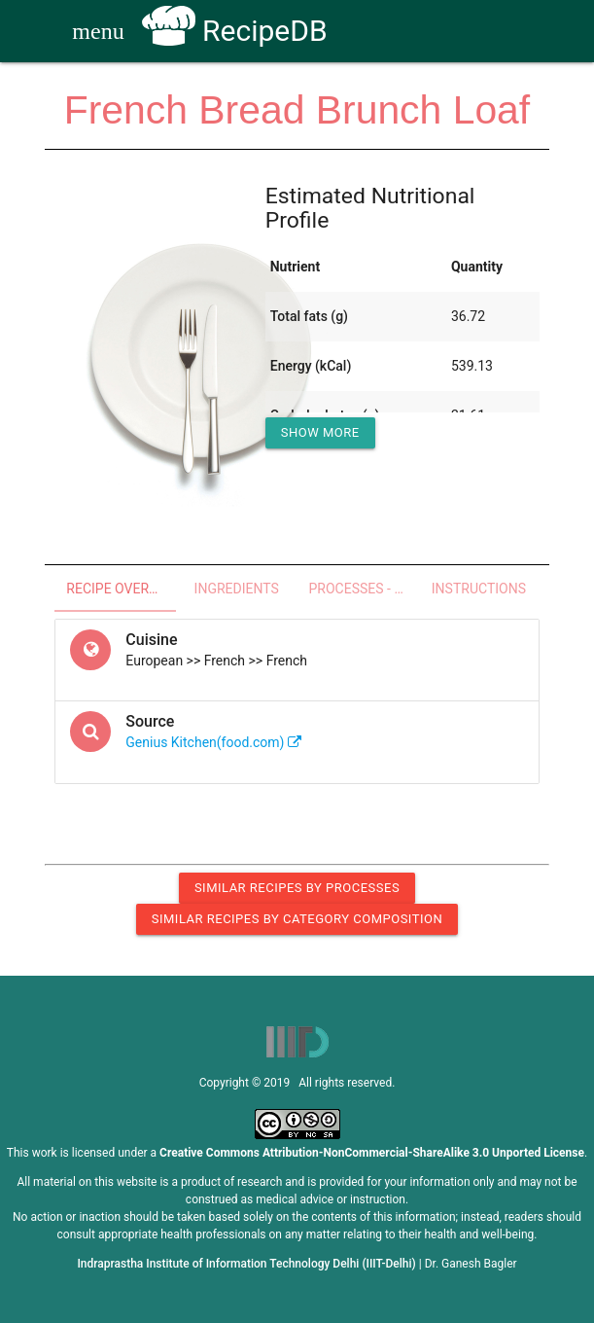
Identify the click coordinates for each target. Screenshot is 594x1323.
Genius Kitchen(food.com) (213, 742)
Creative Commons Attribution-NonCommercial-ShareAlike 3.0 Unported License (371, 1153)
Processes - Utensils (364, 588)
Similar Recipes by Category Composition (297, 919)
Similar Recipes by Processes (297, 887)
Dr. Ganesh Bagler (471, 1263)
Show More (320, 432)
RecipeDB (235, 31)
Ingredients (236, 588)
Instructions (479, 588)
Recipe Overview (121, 588)
